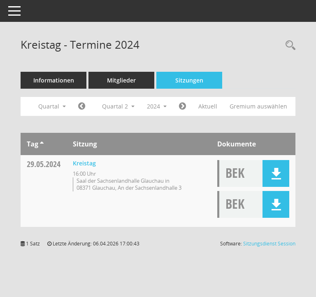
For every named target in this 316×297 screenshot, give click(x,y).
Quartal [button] (52, 106)
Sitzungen (189, 80)
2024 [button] (157, 106)
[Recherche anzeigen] (288, 45)
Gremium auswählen (258, 106)
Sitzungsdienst (269, 243)
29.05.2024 (43, 164)
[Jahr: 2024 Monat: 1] (81, 106)
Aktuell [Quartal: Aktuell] (207, 106)
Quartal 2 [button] (118, 106)
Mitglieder (121, 80)
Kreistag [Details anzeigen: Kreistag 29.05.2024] (84, 163)
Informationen (53, 80)
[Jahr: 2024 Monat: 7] (182, 106)
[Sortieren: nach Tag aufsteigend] (42, 143)
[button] (276, 173)
